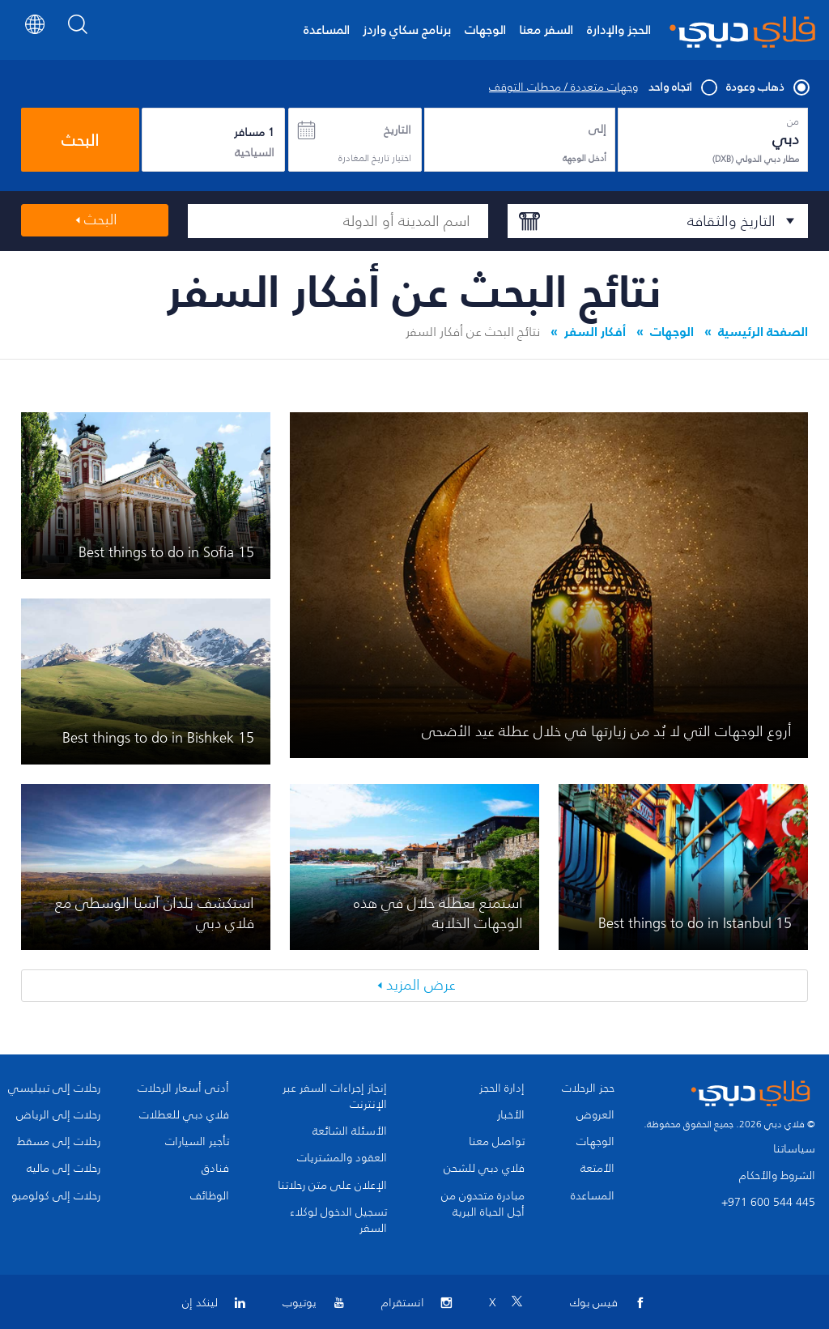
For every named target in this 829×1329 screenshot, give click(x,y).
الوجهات (485, 29)
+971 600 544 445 (768, 1202)
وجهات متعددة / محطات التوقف (563, 87)
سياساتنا (794, 1148)
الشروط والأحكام (777, 1175)
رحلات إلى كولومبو (55, 1196)
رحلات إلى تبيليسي (54, 1088)
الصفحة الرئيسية (763, 331)
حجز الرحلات (588, 1088)
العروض (595, 1115)
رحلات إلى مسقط (58, 1142)
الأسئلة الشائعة (349, 1131)
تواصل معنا (497, 1142)
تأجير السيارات (197, 1142)
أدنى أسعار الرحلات (183, 1088)
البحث (80, 140)
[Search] (78, 35)
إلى (597, 129)
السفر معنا (546, 29)
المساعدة (327, 29)
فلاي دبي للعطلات (184, 1115)
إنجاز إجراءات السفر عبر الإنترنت (335, 1096)
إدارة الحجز (502, 1088)
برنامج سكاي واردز (407, 29)
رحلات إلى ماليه (63, 1169)
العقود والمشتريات (342, 1158)
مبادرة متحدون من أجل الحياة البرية (483, 1204)
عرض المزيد (421, 984)
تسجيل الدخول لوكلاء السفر (338, 1220)
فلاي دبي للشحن (484, 1169)
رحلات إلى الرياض (58, 1115)
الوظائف (209, 1196)
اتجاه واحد (682, 87)
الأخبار (511, 1115)
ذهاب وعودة (767, 87)
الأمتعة (597, 1169)
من (793, 121)
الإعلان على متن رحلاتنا (332, 1186)
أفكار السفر (595, 331)
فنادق (215, 1169)
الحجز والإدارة (619, 29)
